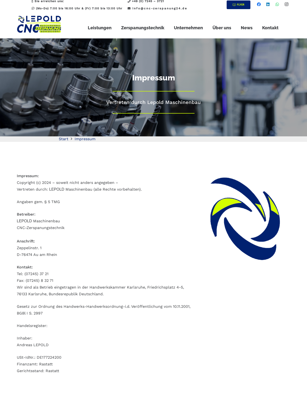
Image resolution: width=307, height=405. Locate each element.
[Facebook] (259, 4)
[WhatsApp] (277, 4)
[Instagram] (286, 4)
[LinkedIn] (268, 4)
